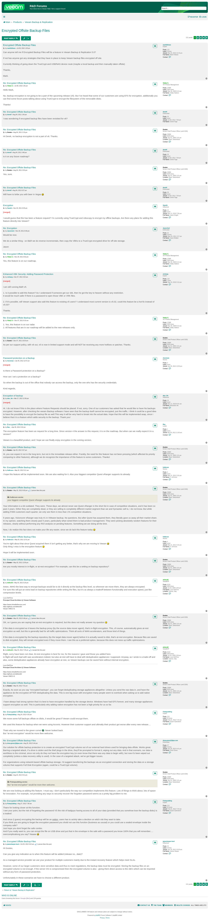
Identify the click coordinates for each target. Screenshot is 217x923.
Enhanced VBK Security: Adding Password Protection (28, 274)
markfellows (167, 45)
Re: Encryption (10, 228)
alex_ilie (165, 395)
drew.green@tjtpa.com (170, 740)
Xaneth (165, 205)
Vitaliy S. (166, 83)
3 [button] (200, 37)
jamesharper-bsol (168, 841)
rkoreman (166, 358)
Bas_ (164, 424)
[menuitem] (202, 17)
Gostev (165, 129)
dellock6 (165, 580)
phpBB (97, 915)
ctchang (165, 274)
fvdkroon (166, 467)
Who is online (9, 895)
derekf (165, 112)
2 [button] (197, 37)
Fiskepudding (167, 712)
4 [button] (203, 37)
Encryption (8, 205)
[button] (206, 37)
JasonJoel (166, 228)
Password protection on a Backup (19, 358)
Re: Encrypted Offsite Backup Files (19, 83)
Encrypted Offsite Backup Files (26, 31)
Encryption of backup (13, 395)
